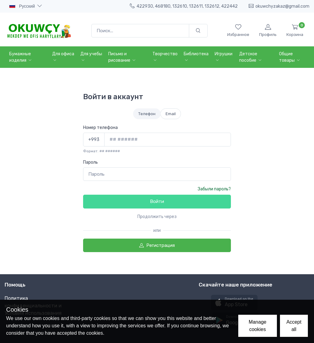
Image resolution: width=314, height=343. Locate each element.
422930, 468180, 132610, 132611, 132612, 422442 (184, 6)
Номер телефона (100, 127)
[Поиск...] (140, 31)
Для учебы (91, 57)
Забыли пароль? (214, 189)
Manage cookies (257, 325)
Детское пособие (251, 57)
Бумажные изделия (21, 57)
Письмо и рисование (122, 57)
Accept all (293, 325)
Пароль (90, 162)
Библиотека (196, 57)
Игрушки (223, 57)
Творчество (165, 57)
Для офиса (63, 57)
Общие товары (290, 57)
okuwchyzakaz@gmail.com (279, 6)
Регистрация (157, 245)
